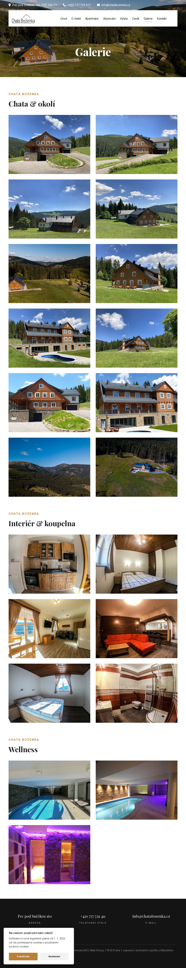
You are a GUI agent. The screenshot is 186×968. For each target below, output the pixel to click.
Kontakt (162, 18)
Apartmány (92, 18)
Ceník (135, 18)
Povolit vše (23, 956)
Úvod (63, 18)
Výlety (124, 18)
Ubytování (109, 18)
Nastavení (54, 956)
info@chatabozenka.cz (151, 916)
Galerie (148, 18)
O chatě (76, 18)
